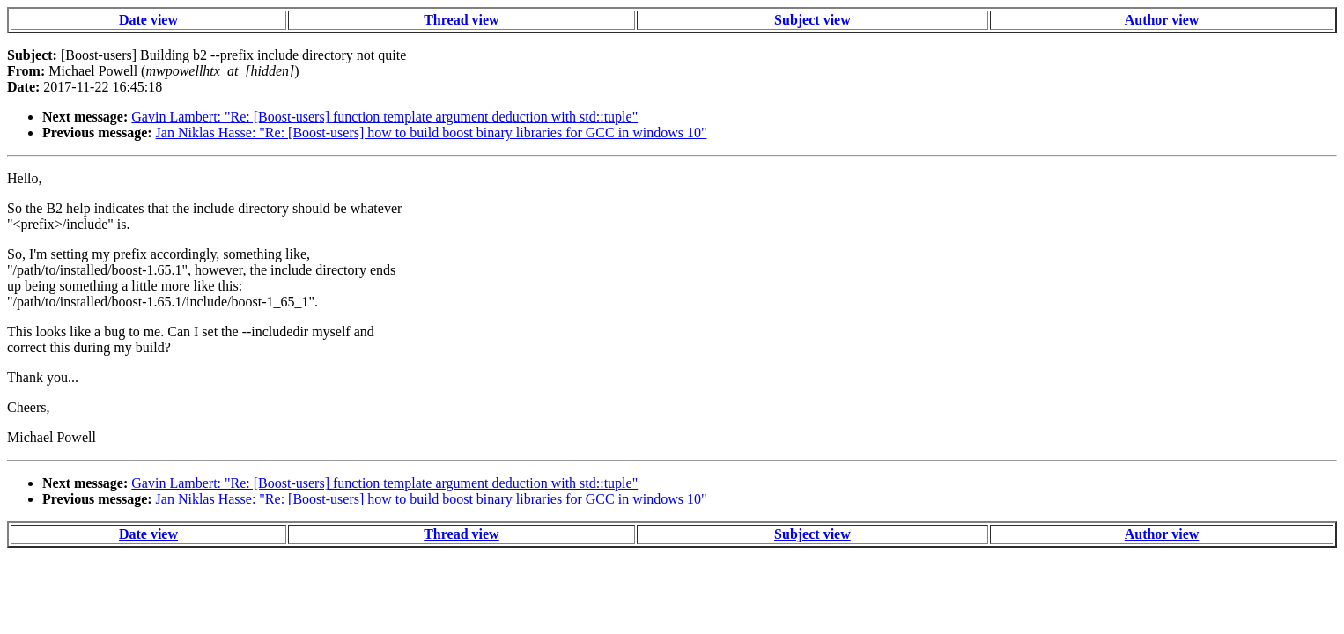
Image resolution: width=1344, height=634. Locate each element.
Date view (148, 19)
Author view (1162, 19)
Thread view (461, 19)
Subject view (812, 19)
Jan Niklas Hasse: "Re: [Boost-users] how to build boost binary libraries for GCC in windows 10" (431, 132)
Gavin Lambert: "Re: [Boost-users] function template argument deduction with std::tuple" (384, 116)
